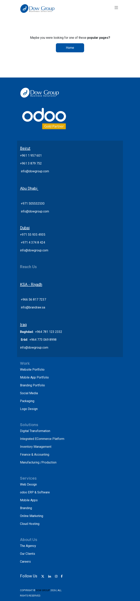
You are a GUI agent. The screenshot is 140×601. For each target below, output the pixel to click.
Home (70, 48)
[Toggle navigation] (116, 7)
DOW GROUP (43, 590)
